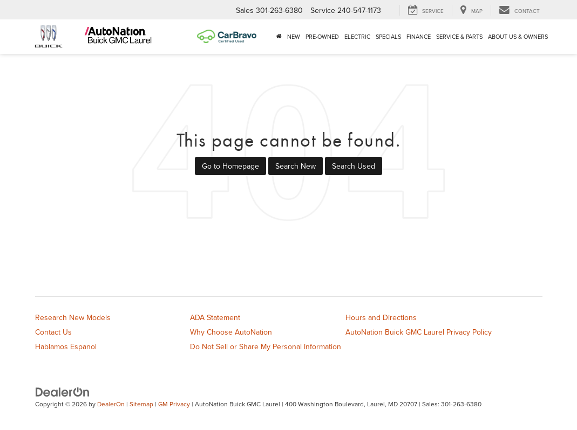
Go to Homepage (230, 166)
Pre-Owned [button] (322, 36)
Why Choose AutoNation (231, 332)
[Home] (279, 36)
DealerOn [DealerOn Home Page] (111, 403)
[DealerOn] (62, 391)
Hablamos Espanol (66, 346)
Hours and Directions (381, 317)
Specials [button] (388, 36)
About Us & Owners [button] (518, 36)
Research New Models (73, 317)
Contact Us (53, 332)
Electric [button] (357, 36)
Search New (295, 166)
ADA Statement (215, 317)
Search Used (353, 166)
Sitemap (141, 403)
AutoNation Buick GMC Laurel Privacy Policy (418, 332)
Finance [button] (418, 36)
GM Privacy (174, 403)
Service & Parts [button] (459, 36)
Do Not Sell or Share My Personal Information (265, 346)
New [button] (293, 36)
